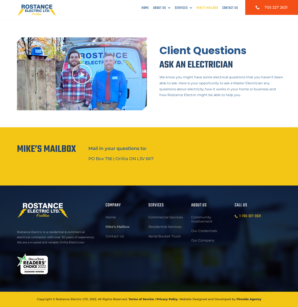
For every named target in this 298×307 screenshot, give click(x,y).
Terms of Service (141, 299)
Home (145, 8)
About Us (162, 8)
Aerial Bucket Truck (164, 236)
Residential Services (164, 227)
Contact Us (230, 8)
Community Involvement (202, 219)
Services (183, 8)
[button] (82, 74)
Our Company (202, 240)
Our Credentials (204, 231)
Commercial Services (165, 217)
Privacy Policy (167, 299)
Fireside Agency (249, 299)
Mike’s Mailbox (207, 8)
